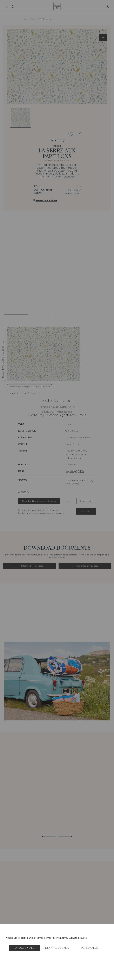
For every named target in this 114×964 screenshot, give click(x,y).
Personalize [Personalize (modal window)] (90, 947)
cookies (23, 937)
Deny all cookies (57, 947)
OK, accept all (24, 947)
